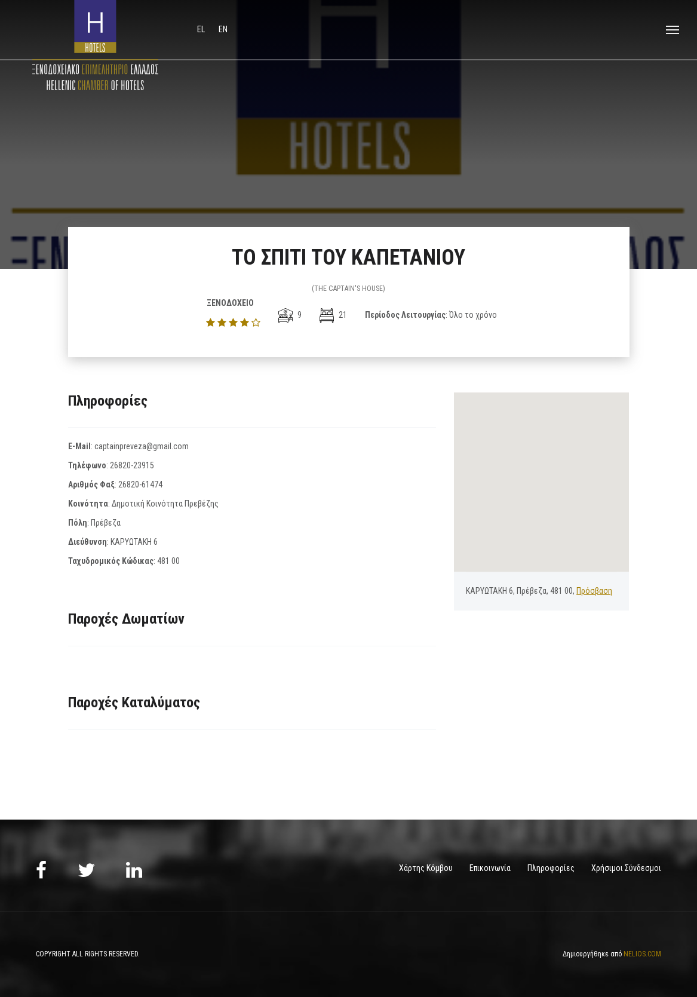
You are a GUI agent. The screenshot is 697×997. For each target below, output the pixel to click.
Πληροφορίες (551, 868)
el (202, 29)
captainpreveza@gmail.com (141, 446)
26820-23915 (132, 465)
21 (333, 315)
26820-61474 (140, 484)
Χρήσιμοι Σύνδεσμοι (626, 868)
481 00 (168, 561)
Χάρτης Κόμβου (426, 868)
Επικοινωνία (490, 868)
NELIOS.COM (642, 954)
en (223, 29)
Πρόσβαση (594, 591)
